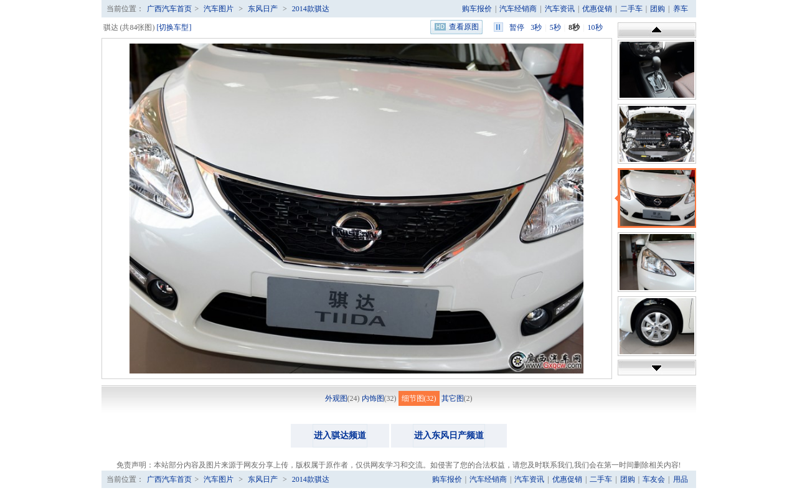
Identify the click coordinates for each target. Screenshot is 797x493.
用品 (680, 479)
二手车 (631, 8)
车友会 (654, 479)
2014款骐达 (310, 8)
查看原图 (464, 26)
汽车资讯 (560, 8)
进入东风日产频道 (449, 435)
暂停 (516, 27)
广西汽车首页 (169, 8)
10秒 (595, 27)
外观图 (336, 398)
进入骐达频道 (340, 435)
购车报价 (477, 8)
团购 (657, 8)
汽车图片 (218, 8)
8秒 (574, 27)
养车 (680, 8)
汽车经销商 (518, 8)
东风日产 (263, 8)
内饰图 (373, 398)
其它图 (452, 398)
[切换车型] (174, 27)
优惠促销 (597, 8)
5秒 (555, 27)
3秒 (536, 27)
